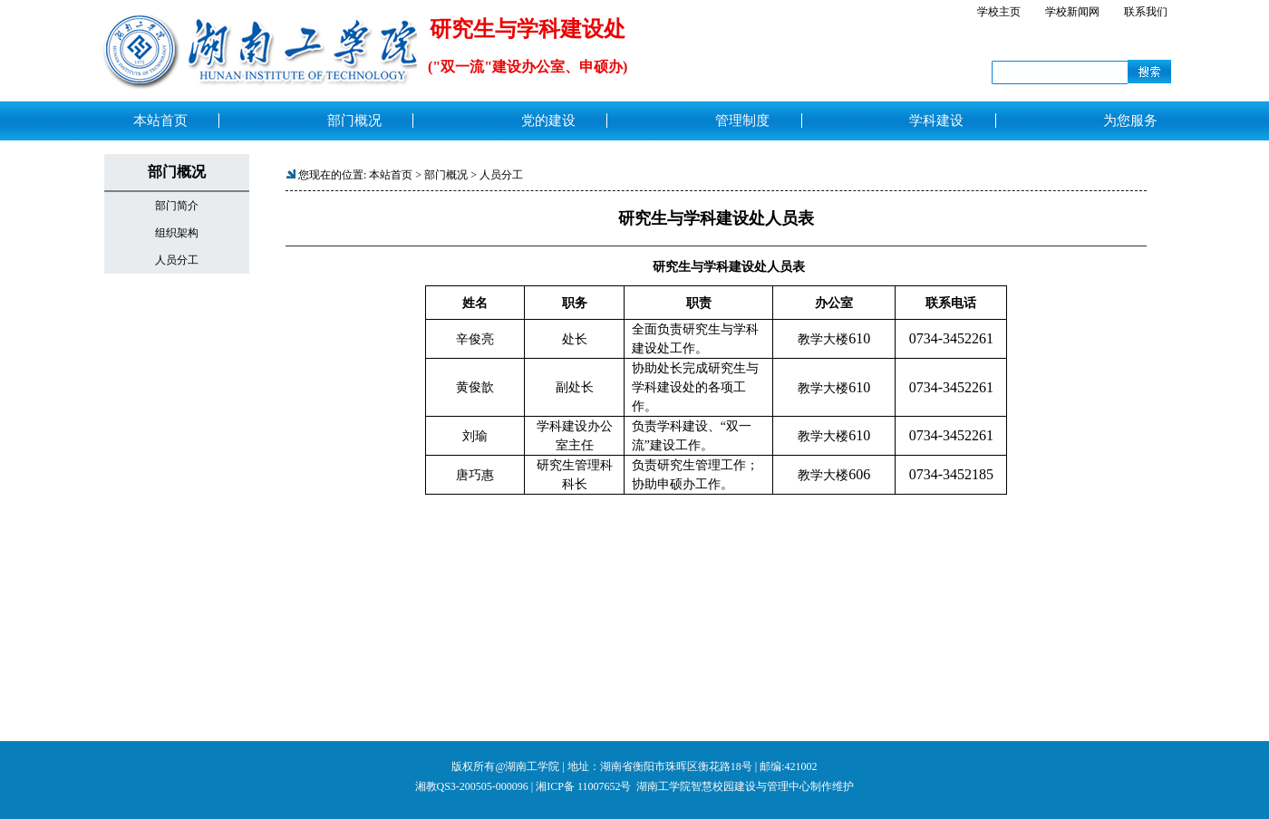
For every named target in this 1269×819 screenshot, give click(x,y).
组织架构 (177, 232)
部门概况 (446, 175)
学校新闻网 (1072, 11)
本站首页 (390, 175)
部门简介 (177, 205)
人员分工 (177, 260)
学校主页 (999, 11)
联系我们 (1145, 11)
